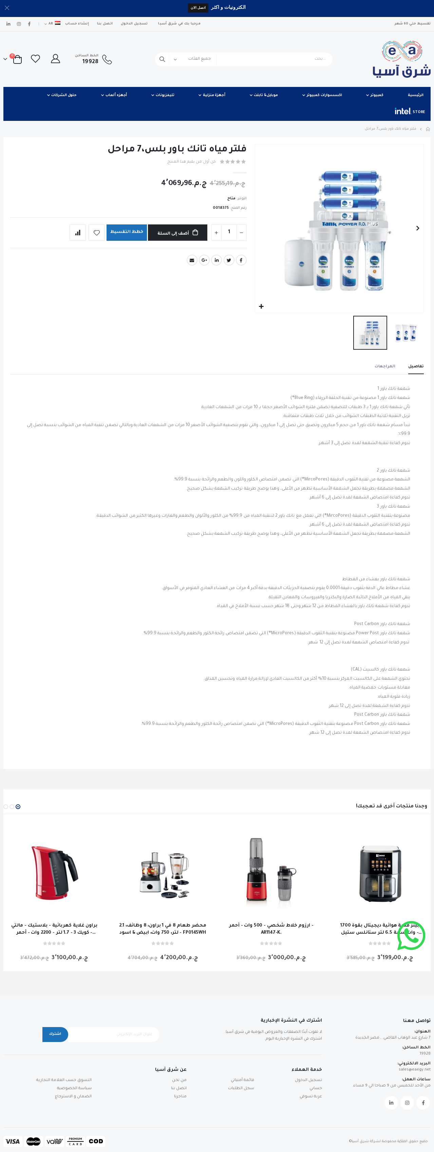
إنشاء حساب (77, 24)
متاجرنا (180, 1097)
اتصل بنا (105, 24)
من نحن (179, 1080)
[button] (261, 307)
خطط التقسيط (126, 232)
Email (192, 260)
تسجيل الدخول (134, 24)
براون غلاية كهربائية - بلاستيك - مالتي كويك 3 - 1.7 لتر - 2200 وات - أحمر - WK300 (54, 929)
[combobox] (244, 59)
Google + (204, 260)
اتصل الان (198, 7)
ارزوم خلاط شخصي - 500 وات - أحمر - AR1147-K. (271, 929)
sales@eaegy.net (415, 1070)
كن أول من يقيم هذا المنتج (191, 162)
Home (428, 129)
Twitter (229, 260)
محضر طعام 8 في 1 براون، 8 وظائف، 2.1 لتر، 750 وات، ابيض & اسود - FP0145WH (162, 929)
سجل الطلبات (241, 1088)
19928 (425, 1054)
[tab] (416, 367)
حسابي (315, 1088)
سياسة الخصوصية (74, 1088)
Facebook (241, 260)
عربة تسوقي (311, 1097)
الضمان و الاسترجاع (73, 1097)
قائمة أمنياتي (242, 1080)
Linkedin (391, 1103)
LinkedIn (216, 260)
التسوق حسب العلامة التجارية (64, 1080)
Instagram (407, 1103)
